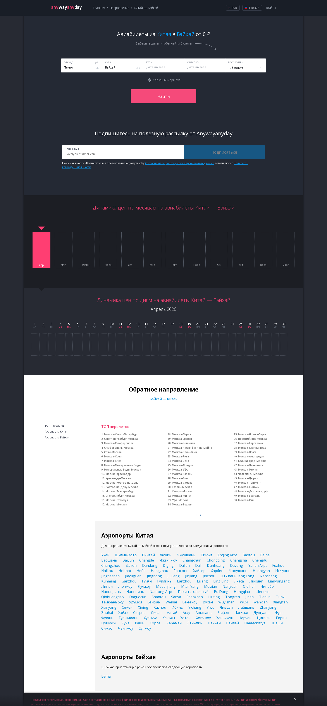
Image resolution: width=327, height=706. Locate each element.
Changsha (238, 560)
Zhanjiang (268, 607)
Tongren (232, 596)
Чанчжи (241, 612)
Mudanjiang (166, 586)
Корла (155, 623)
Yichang (194, 607)
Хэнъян (169, 617)
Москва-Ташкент (249, 482)
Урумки (135, 602)
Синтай (148, 555)
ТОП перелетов (54, 425)
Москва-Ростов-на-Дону (122, 482)
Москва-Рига (180, 456)
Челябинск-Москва (250, 474)
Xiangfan (280, 602)
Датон (131, 565)
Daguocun (137, 596)
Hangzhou (159, 570)
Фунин (165, 555)
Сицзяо (139, 612)
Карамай (174, 623)
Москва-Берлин (182, 504)
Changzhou (110, 565)
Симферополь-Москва (119, 448)
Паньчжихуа (255, 623)
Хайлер (199, 570)
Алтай (172, 612)
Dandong (149, 565)
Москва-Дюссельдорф (253, 491)
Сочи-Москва (113, 452)
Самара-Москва (182, 491)
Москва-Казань (182, 474)
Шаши (277, 623)
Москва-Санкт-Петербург (121, 434)
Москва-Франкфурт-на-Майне (192, 448)
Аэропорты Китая (56, 431)
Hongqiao (242, 591)
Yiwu (210, 607)
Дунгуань (261, 612)
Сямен (127, 607)
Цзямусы (108, 623)
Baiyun (128, 560)
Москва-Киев (112, 461)
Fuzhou (278, 565)
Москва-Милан (248, 469)
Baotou (249, 555)
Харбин (217, 570)
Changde (146, 560)
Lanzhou (184, 581)
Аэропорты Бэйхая (57, 437)
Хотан (185, 617)
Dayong (236, 565)
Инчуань (282, 570)
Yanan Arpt (257, 565)
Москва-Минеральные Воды (122, 465)
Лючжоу (125, 586)
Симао (106, 628)
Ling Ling (221, 581)
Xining (143, 607)
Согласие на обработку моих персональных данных (179, 163)
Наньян (214, 623)
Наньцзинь (111, 591)
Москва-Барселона (250, 443)
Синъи (206, 555)
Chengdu (259, 560)
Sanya (176, 596)
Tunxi (280, 596)
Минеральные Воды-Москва (122, 469)
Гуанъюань (128, 617)
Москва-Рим (180, 478)
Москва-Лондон (182, 465)
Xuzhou (160, 607)
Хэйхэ (123, 612)
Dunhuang (216, 565)
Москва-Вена (180, 461)
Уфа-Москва (180, 500)
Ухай (105, 555)
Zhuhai (107, 612)
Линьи (107, 586)
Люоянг (256, 581)
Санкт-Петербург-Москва (121, 439)
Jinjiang (191, 576)
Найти (163, 96)
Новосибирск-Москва (252, 439)
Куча (125, 623)
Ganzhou (129, 581)
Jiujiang (173, 576)
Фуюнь (107, 617)
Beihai (265, 555)
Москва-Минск (181, 496)
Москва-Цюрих (248, 478)
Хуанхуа (150, 617)
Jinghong (154, 576)
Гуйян (147, 581)
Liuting (214, 596)
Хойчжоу (203, 617)
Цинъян (263, 617)
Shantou (159, 596)
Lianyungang (279, 581)
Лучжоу (144, 586)
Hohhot (125, 570)
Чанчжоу (125, 628)
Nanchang (268, 576)
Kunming (108, 581)
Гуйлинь (164, 581)
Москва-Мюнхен (116, 504)
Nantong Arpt (161, 591)
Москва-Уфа (180, 469)
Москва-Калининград (252, 448)
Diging (168, 565)
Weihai (171, 602)
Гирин (281, 617)
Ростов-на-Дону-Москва (122, 487)
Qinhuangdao (112, 596)
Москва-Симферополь (119, 443)
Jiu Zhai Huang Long (237, 576)
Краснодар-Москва (118, 478)
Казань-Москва (182, 487)
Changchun (191, 560)
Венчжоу (189, 602)
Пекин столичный (193, 591)
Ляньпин (194, 623)
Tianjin (264, 596)
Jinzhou (209, 576)
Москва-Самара (182, 482)
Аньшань (204, 612)
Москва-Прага (247, 452)
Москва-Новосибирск (252, 434)
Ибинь (177, 607)
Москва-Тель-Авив (184, 452)
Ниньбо (267, 586)
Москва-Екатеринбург (120, 491)
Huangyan (261, 570)
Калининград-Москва (252, 461)
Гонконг (181, 570)
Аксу (186, 612)
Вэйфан (153, 602)
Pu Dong (221, 591)
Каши (139, 623)
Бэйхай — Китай (163, 399)
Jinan (249, 596)
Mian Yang (190, 586)
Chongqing (216, 560)
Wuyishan (226, 602)
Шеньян (262, 591)
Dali (198, 565)
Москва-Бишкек (248, 487)
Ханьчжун (224, 617)
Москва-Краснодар (118, 474)
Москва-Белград (249, 496)
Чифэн (223, 612)
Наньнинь (135, 591)
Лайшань (246, 607)
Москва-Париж (181, 434)
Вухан (208, 602)
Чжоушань (238, 570)
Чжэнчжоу (168, 560)
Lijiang (202, 581)
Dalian (184, 565)
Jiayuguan (133, 576)
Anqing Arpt (227, 555)
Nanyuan (230, 586)
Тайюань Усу (112, 602)
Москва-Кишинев (183, 443)
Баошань (109, 560)
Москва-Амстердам (251, 456)
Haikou (107, 570)
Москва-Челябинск (250, 465)
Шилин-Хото (126, 555)
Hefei (141, 570)
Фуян (279, 612)
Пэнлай (232, 623)
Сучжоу (145, 628)
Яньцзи (226, 607)
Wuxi (244, 602)
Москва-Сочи (113, 456)
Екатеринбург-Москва (120, 496)
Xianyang (108, 607)
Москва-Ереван (182, 439)
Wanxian (260, 602)
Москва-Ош (246, 500)
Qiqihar (249, 586)
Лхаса (239, 581)
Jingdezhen (110, 576)
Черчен (245, 617)
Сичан (156, 612)
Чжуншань (186, 555)
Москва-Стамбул (117, 500)
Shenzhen (194, 596)
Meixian (210, 586)
